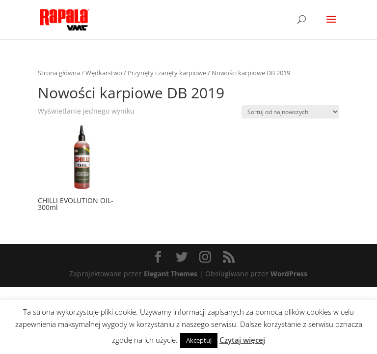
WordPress (288, 273)
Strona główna (59, 72)
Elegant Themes (170, 273)
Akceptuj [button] (199, 340)
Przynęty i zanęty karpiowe (167, 72)
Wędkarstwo (103, 72)
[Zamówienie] (290, 111)
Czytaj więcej (242, 340)
